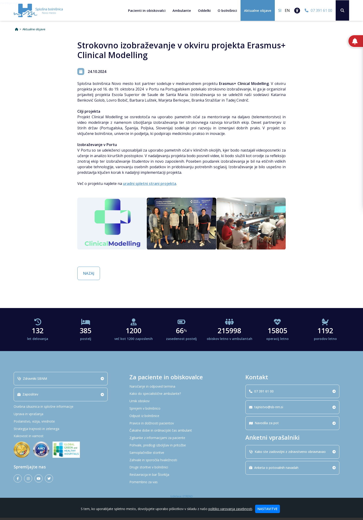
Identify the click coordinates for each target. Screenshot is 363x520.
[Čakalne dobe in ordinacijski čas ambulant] (181, 433)
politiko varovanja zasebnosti (230, 509)
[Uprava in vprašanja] (66, 417)
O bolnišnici (227, 10)
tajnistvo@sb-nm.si (292, 409)
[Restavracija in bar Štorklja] (181, 477)
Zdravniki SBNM (60, 381)
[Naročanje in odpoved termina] (181, 389)
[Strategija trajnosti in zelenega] (66, 431)
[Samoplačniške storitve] (181, 455)
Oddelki (204, 10)
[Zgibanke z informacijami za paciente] (181, 440)
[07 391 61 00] (318, 10)
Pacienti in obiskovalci (146, 10)
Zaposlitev (60, 397)
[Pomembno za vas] (181, 485)
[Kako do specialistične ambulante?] (181, 396)
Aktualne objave (257, 10)
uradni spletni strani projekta (149, 186)
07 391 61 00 (292, 393)
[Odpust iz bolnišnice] (181, 418)
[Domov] (16, 32)
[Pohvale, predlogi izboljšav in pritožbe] (181, 448)
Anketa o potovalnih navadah (292, 470)
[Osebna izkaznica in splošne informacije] (66, 409)
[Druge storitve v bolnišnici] (181, 470)
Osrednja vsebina (11, 3)
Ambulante (181, 10)
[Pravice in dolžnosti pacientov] (181, 426)
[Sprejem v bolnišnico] (181, 411)
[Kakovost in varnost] (66, 439)
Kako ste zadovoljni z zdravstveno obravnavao (292, 454)
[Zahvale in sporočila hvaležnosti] (181, 462)
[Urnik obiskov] (181, 404)
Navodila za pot (292, 425)
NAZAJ (88, 275)
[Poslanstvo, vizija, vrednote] (66, 424)
